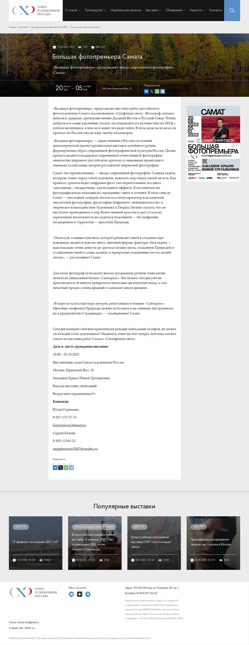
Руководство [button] (94, 10)
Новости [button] (196, 10)
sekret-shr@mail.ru (28, 622)
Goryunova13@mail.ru (69, 425)
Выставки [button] (152, 10)
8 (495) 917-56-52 (147, 593)
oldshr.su (29, 628)
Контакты (216, 10)
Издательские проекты (126, 10)
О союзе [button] (71, 10)
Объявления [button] (174, 10)
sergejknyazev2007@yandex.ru (75, 449)
